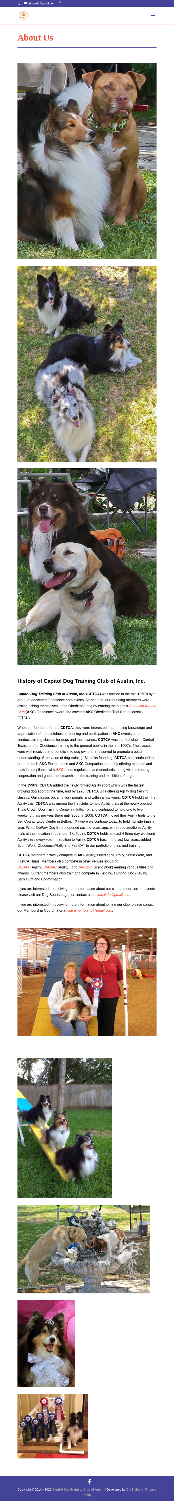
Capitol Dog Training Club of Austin (78, 1489)
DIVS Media (134, 1489)
